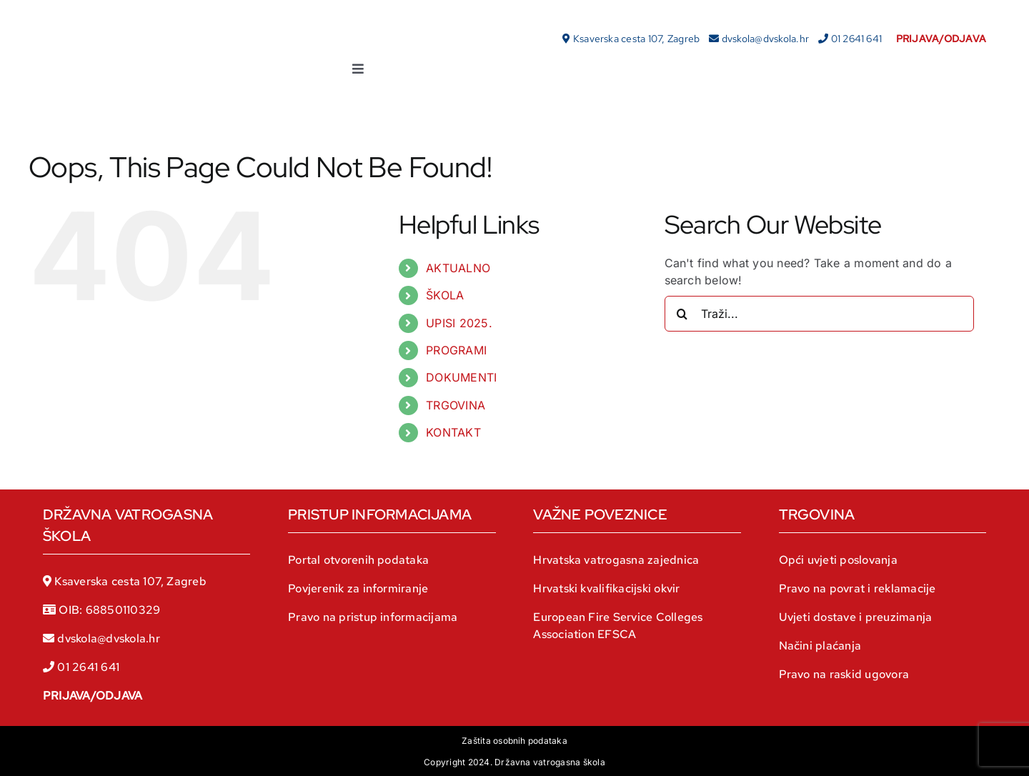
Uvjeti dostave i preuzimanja (856, 617)
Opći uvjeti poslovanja (838, 559)
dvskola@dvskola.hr (765, 38)
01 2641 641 (857, 38)
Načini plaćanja (820, 645)
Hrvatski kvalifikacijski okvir (606, 588)
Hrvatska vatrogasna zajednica (616, 559)
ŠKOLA (445, 295)
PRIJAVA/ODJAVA (92, 695)
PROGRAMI (456, 350)
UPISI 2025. (459, 323)
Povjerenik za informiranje (358, 588)
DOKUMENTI (461, 377)
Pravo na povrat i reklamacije (857, 588)
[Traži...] (819, 314)
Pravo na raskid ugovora (844, 674)
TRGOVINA (455, 405)
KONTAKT (453, 432)
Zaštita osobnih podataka (514, 740)
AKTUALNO (458, 268)
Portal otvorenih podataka (358, 559)
